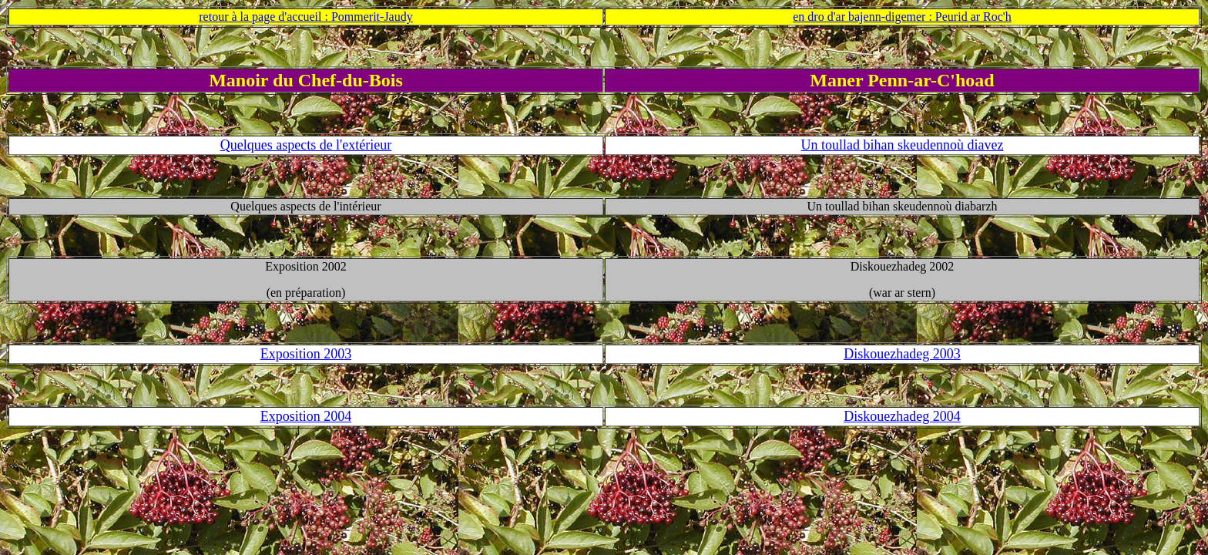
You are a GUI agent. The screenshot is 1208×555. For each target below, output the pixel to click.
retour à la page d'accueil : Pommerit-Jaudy (305, 16)
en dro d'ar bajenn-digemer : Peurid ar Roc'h (902, 16)
